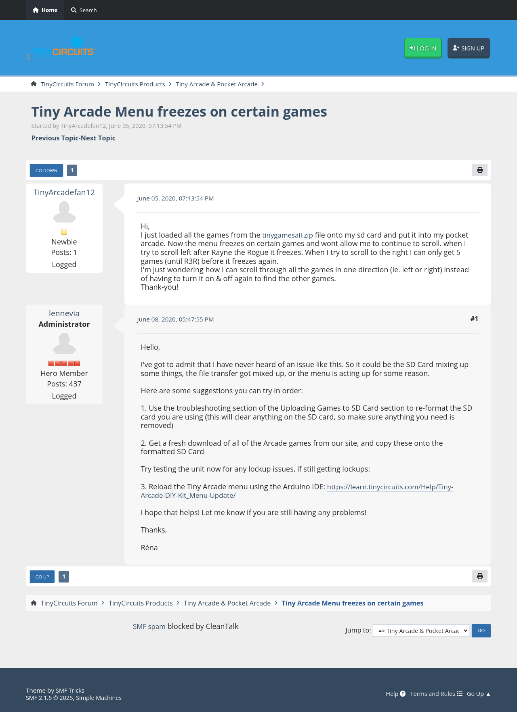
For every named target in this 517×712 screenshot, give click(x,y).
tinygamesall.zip (289, 236)
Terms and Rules (432, 693)
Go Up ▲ (478, 693)
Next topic (98, 138)
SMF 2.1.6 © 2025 (51, 697)
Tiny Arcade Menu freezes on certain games (189, 112)
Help (390, 693)
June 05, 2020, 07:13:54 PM (178, 199)
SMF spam (149, 628)
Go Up (43, 578)
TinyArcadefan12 (64, 193)
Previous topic (55, 138)
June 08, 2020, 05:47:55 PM (178, 320)
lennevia (64, 314)
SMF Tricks (71, 690)
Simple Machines (103, 697)
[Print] (479, 171)
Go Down (47, 171)
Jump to (357, 632)
